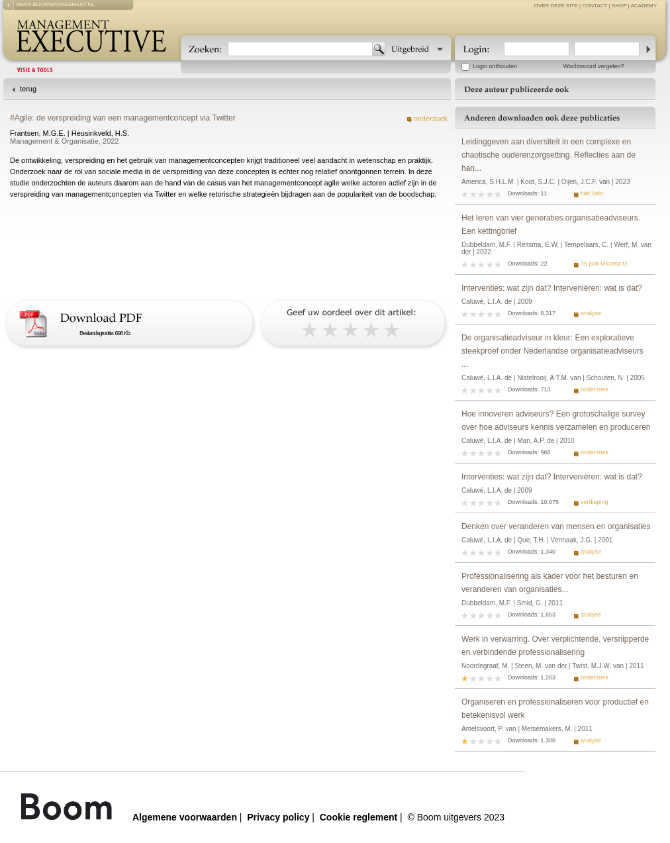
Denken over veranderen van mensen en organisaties (556, 526)
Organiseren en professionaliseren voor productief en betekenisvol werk (555, 708)
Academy (643, 6)
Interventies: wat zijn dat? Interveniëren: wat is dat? (551, 288)
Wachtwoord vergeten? (593, 66)
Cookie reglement (358, 817)
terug (28, 89)
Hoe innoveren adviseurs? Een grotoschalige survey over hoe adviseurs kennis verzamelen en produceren (556, 420)
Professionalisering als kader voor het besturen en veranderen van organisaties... (549, 582)
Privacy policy (278, 817)
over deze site (556, 6)
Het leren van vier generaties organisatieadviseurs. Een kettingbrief (550, 224)
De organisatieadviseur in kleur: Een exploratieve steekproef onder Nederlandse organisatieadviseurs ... (552, 351)
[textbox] (300, 49)
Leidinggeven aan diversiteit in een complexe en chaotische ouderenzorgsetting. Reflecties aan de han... (548, 155)
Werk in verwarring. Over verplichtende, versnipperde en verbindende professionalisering (555, 645)
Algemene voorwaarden (184, 817)
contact (594, 6)
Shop (619, 6)
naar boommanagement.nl (56, 4)
